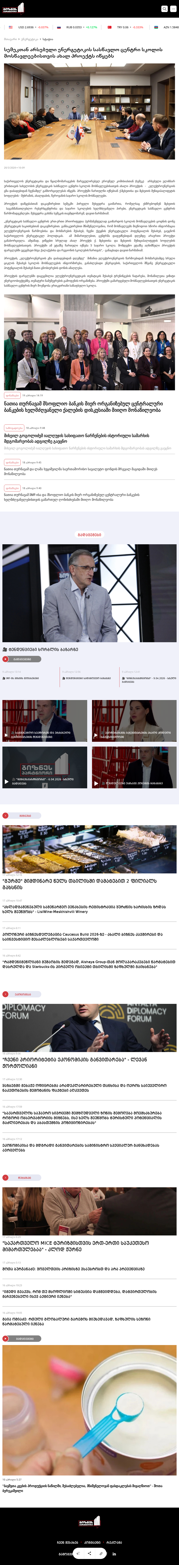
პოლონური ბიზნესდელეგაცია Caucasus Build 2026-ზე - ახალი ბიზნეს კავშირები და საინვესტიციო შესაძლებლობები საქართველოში (82, 937)
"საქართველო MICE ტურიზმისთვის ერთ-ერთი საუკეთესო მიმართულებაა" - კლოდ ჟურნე (75, 1246)
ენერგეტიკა (29, 39)
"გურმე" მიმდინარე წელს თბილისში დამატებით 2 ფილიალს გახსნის (79, 884)
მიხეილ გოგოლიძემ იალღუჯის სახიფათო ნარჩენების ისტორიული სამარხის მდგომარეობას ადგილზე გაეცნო (76, 438)
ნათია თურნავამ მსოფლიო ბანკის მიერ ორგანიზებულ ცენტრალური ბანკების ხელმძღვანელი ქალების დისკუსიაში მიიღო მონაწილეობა (83, 406)
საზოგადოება (14, 427)
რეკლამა (114, 1543)
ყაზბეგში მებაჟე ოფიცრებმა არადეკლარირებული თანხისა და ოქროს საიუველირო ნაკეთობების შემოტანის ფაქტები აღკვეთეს (84, 1088)
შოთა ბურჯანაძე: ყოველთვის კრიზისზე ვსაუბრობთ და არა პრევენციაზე (73, 1269)
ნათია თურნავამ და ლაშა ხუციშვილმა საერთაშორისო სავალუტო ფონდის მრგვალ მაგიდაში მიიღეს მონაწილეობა (80, 471)
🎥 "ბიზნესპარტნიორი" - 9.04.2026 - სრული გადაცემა (149, 680)
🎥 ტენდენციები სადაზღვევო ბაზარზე (86, 678)
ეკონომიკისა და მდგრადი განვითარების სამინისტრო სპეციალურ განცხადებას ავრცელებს (80, 1148)
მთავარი (10, 39)
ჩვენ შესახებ (67, 1543)
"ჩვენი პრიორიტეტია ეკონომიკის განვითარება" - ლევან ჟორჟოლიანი (74, 1063)
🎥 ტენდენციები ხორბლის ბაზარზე (40, 650)
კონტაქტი (92, 1543)
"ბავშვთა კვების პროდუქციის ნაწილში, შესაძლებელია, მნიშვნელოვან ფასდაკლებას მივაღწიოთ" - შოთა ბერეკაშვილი (82, 1488)
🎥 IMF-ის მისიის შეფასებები (20, 678)
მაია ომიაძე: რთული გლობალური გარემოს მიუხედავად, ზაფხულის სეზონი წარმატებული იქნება (76, 1322)
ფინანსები (12, 395)
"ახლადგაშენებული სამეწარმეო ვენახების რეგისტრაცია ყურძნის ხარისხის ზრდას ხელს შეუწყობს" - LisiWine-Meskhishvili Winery (84, 909)
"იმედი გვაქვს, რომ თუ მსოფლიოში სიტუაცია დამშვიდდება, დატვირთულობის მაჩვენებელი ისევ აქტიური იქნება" (79, 1294)
